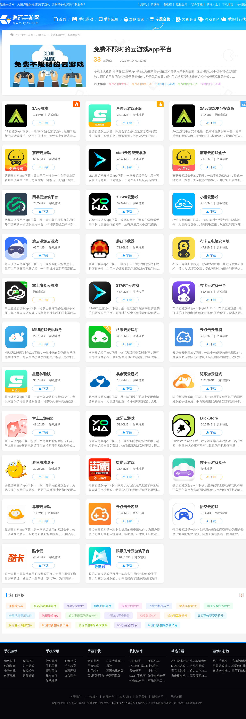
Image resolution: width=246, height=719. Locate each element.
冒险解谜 (28, 675)
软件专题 (197, 4)
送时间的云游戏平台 (210, 84)
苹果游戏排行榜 (223, 665)
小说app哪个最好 (118, 615)
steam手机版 (137, 675)
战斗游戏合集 (179, 660)
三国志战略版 (114, 670)
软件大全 (212, 4)
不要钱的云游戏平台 (165, 84)
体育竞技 (10, 675)
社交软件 (51, 660)
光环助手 (135, 660)
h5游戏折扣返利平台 (55, 625)
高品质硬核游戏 (200, 675)
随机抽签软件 (102, 606)
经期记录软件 (75, 606)
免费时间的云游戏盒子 (188, 84)
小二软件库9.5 (138, 665)
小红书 (152, 670)
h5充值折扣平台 (127, 625)
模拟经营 (28, 670)
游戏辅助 (51, 680)
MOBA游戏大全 (181, 665)
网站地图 (176, 696)
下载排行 (227, 4)
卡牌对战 (10, 670)
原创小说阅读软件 (44, 606)
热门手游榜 (220, 660)
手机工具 (51, 665)
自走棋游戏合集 (181, 675)
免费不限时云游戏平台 (142, 84)
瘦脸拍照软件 (130, 606)
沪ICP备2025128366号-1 (123, 703)
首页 (30, 35)
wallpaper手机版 (139, 680)
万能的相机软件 (159, 606)
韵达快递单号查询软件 (93, 625)
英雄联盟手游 (96, 675)
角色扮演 (10, 660)
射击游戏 (28, 665)
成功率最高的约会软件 (82, 615)
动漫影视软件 (148, 615)
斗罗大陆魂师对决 (117, 660)
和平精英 (93, 670)
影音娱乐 (70, 660)
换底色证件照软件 (20, 625)
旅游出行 (51, 675)
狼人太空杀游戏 (200, 670)
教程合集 (181, 4)
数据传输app (50, 615)
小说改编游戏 (198, 660)
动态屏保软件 (188, 606)
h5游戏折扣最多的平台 (162, 625)
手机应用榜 (238, 660)
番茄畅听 (135, 670)
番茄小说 (153, 660)
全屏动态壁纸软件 (20, 615)
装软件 (155, 4)
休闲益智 (10, 665)
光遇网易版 (113, 675)
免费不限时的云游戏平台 (119, 84)
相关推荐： (101, 84)
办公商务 (70, 675)
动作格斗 (28, 660)
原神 (109, 665)
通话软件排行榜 (223, 670)
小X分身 (153, 665)
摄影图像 (51, 670)
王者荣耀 (93, 665)
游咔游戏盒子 (156, 675)
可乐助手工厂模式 (159, 680)
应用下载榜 (238, 670)
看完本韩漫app (180, 670)
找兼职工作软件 (177, 615)
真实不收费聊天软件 (210, 615)
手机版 (241, 4)
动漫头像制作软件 (218, 606)
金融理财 (70, 670)
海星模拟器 (16, 606)
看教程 (167, 4)
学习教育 (70, 665)
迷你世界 (93, 660)
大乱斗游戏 (197, 665)
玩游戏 (142, 4)
